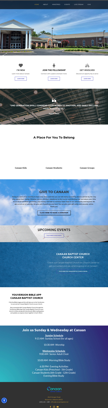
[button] (4, 400)
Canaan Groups (87, 168)
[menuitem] (36, 4)
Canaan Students (54, 168)
